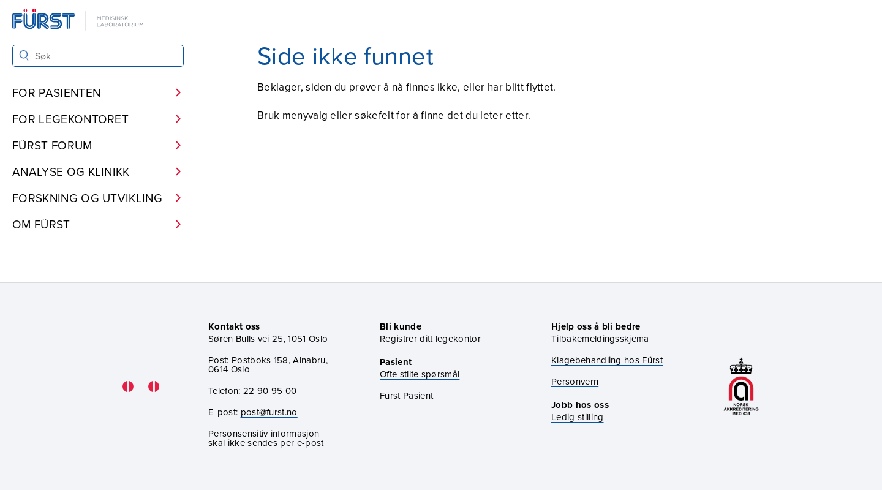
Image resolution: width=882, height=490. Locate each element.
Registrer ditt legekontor (430, 338)
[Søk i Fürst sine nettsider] (98, 56)
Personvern (574, 381)
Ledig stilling (577, 416)
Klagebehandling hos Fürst (607, 359)
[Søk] (24, 55)
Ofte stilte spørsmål (419, 374)
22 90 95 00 (270, 390)
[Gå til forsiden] (79, 20)
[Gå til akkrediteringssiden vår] (741, 386)
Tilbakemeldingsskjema (600, 338)
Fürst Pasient (406, 395)
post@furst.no (269, 411)
